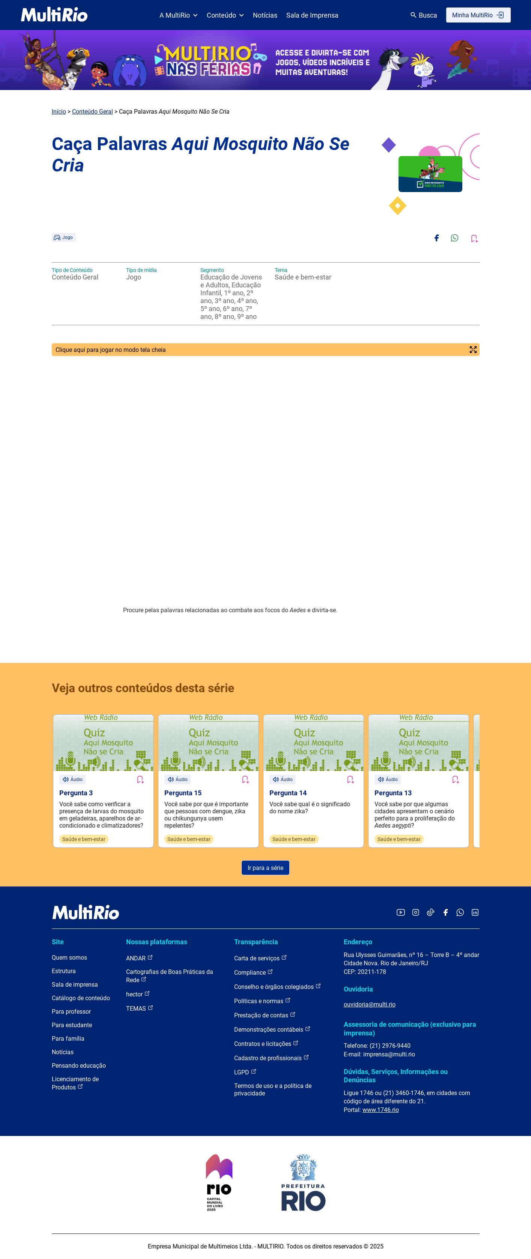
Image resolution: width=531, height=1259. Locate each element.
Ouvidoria (358, 989)
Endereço (358, 942)
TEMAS (139, 1008)
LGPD (245, 1072)
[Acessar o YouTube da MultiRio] (400, 912)
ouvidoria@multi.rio (370, 1004)
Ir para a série (265, 867)
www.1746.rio (381, 1109)
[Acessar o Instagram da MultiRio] (415, 912)
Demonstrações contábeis (272, 1029)
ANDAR (139, 958)
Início (59, 111)
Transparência (256, 942)
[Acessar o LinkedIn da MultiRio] (475, 912)
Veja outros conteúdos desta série (143, 688)
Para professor (71, 1011)
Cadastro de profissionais (271, 1058)
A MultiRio (178, 15)
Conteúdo (225, 15)
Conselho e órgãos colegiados (277, 986)
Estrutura (64, 971)
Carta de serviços (260, 958)
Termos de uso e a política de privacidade (272, 1089)
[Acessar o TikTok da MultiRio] (430, 912)
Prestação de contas (265, 1015)
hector (138, 994)
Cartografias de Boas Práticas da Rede (169, 976)
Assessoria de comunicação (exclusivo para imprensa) (410, 1028)
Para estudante (72, 1025)
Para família (68, 1038)
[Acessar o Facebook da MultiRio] (445, 912)
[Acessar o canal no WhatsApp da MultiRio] (460, 912)
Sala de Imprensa (312, 15)
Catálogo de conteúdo (81, 998)
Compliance (253, 972)
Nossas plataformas (156, 942)
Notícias (265, 15)
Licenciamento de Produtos (75, 1083)
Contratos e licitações (266, 1043)
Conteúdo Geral (92, 111)
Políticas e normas (262, 1001)
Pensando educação (79, 1065)
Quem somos (69, 957)
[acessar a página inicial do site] (54, 15)
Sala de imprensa (75, 984)
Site (58, 942)
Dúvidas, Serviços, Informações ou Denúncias (396, 1076)
